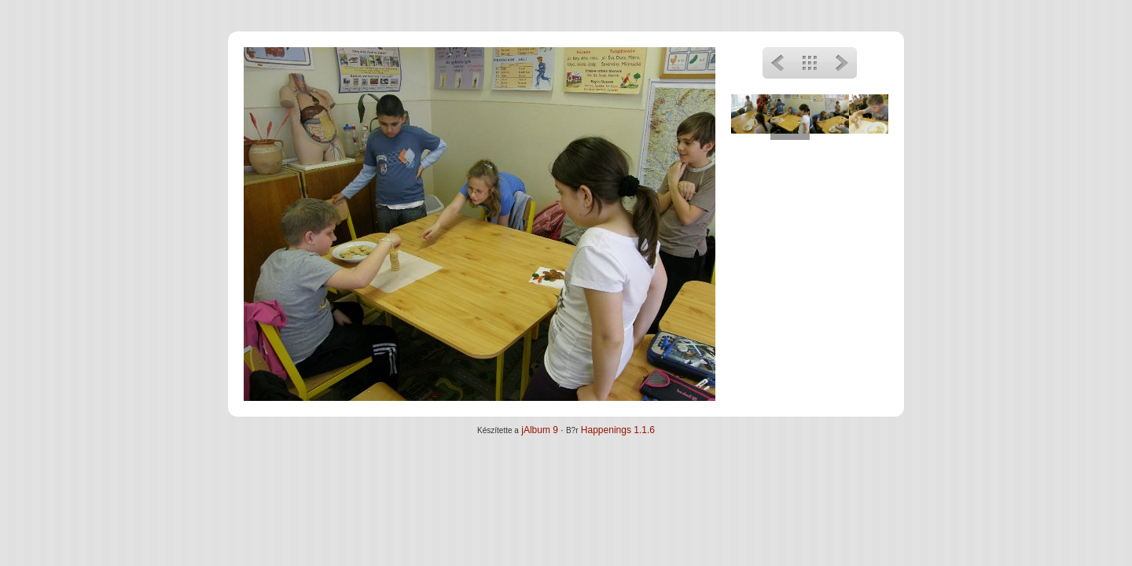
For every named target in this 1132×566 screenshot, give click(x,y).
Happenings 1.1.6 (618, 430)
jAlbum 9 (539, 430)
